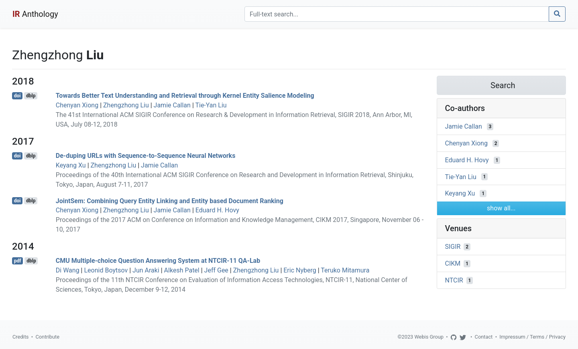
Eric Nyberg (299, 270)
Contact (484, 337)
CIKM (453, 263)
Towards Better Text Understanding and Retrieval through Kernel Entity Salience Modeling (185, 95)
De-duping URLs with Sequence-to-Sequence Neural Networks (146, 155)
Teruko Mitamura (345, 270)
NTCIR (454, 280)
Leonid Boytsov (106, 270)
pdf (17, 261)
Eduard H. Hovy (217, 210)
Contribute (47, 337)
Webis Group (429, 337)
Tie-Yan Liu (210, 105)
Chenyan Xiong (77, 105)
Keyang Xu (71, 165)
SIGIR (453, 246)
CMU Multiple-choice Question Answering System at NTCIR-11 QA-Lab (158, 260)
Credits (20, 337)
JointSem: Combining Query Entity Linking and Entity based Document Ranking (169, 200)
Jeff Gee (216, 270)
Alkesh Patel (181, 270)
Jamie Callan (172, 105)
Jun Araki (145, 270)
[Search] (396, 14)
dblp (30, 96)
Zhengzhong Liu (126, 105)
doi (17, 96)
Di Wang (67, 270)
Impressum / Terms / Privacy (532, 337)
